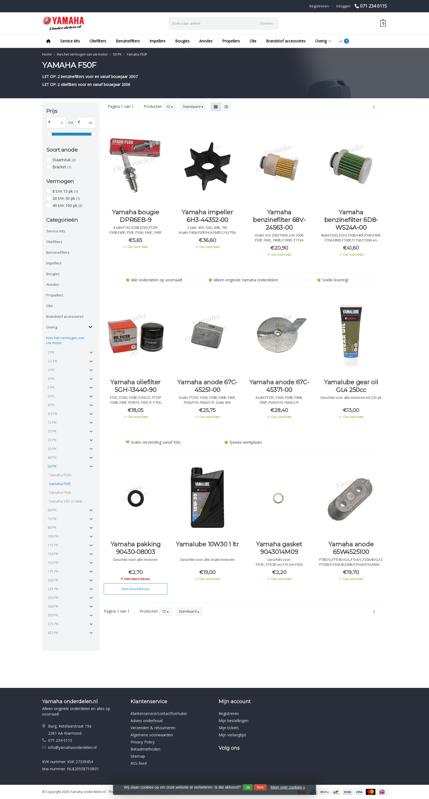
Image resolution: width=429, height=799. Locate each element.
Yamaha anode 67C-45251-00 (207, 386)
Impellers (157, 41)
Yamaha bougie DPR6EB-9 (135, 216)
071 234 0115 (373, 6)
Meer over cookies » (288, 787)
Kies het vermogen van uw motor (65, 340)
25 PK (52, 439)
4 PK (51, 378)
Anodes (206, 41)
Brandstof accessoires (286, 41)
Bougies (182, 41)
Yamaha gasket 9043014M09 (279, 548)
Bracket (62, 166)
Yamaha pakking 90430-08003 (136, 548)
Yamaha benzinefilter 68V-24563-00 (279, 220)
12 (169, 106)
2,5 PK (52, 361)
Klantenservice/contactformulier (159, 713)
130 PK (53, 553)
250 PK (53, 597)
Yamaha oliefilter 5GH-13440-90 (135, 386)
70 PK (52, 518)
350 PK (53, 615)
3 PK (51, 369)
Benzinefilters (128, 41)
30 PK (52, 448)
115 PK (53, 545)
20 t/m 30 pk (66, 198)
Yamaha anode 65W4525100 (350, 548)
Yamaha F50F (60, 483)
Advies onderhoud (147, 720)
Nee (260, 787)
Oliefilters (97, 41)
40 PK (52, 457)
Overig (323, 41)
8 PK (51, 404)
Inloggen (343, 6)
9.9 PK (52, 413)
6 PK (51, 396)
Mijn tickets (229, 727)
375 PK (53, 623)
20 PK (52, 431)
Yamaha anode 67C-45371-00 (279, 386)
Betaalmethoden (145, 749)
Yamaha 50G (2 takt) (65, 501)
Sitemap (138, 756)
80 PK (52, 527)
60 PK (52, 509)
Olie (253, 41)
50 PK (52, 466)
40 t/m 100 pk (67, 205)
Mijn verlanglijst (232, 734)
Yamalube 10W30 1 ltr (207, 544)
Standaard (193, 106)
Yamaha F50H (60, 474)
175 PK (53, 571)
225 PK (53, 588)
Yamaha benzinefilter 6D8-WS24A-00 (351, 220)
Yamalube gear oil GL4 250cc (351, 386)
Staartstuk (64, 159)
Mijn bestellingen (233, 720)
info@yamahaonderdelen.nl (72, 747)
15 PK (52, 422)
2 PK (51, 352)
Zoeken (266, 23)
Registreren (319, 6)
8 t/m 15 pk (65, 191)
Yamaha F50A (60, 492)
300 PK (53, 606)
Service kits (70, 41)
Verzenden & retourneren (153, 727)
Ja (248, 787)
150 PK (53, 562)
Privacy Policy (143, 742)
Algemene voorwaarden (152, 734)
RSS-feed (139, 763)
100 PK (53, 536)
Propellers (231, 41)
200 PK (53, 580)
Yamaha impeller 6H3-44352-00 (207, 216)
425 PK (53, 632)
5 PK (51, 387)
